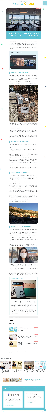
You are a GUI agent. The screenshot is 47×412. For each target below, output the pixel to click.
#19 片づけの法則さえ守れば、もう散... (16, 352)
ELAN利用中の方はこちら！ (10, 405)
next (46, 365)
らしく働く (39, 8)
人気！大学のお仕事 (30, 402)
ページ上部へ (45, 410)
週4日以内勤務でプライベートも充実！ (33, 403)
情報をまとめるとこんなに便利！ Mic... (29, 352)
